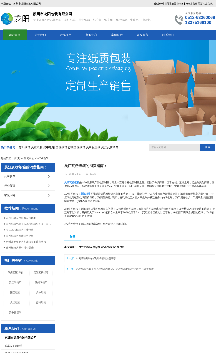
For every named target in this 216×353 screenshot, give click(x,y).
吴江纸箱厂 (15, 282)
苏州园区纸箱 (76, 147)
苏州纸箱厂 (41, 282)
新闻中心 (91, 34)
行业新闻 (10, 185)
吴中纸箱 (49, 147)
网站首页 (14, 34)
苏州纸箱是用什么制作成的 (21, 218)
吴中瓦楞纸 (93, 147)
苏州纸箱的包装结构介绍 (20, 235)
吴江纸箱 (36, 147)
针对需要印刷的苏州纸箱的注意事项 (26, 241)
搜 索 (207, 147)
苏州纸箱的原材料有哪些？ (21, 247)
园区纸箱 (61, 147)
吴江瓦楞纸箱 (109, 147)
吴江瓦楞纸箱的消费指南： (21, 229)
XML (187, 3)
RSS (181, 3)
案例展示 (117, 34)
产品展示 (65, 34)
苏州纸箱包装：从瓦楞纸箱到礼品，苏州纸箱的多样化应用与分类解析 (29, 223)
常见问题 (10, 195)
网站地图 (171, 3)
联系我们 (168, 34)
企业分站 (159, 3)
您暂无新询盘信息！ (204, 3)
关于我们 (40, 34)
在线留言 (142, 34)
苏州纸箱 (24, 147)
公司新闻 (10, 176)
